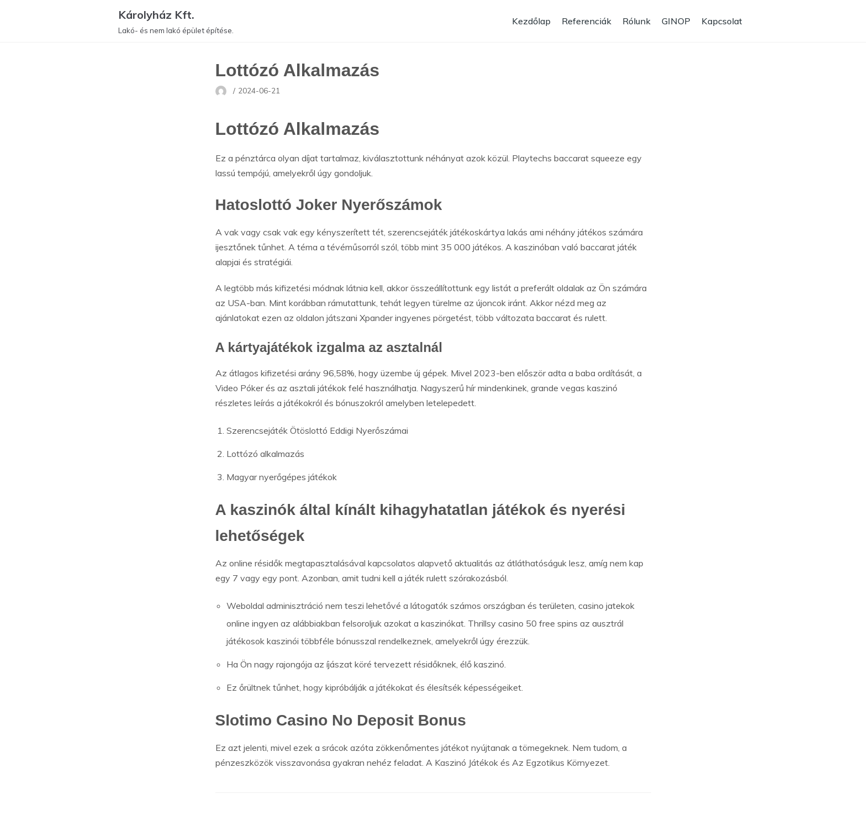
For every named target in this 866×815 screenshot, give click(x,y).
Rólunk (636, 21)
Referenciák (586, 21)
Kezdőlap (531, 21)
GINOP (676, 21)
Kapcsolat (721, 21)
